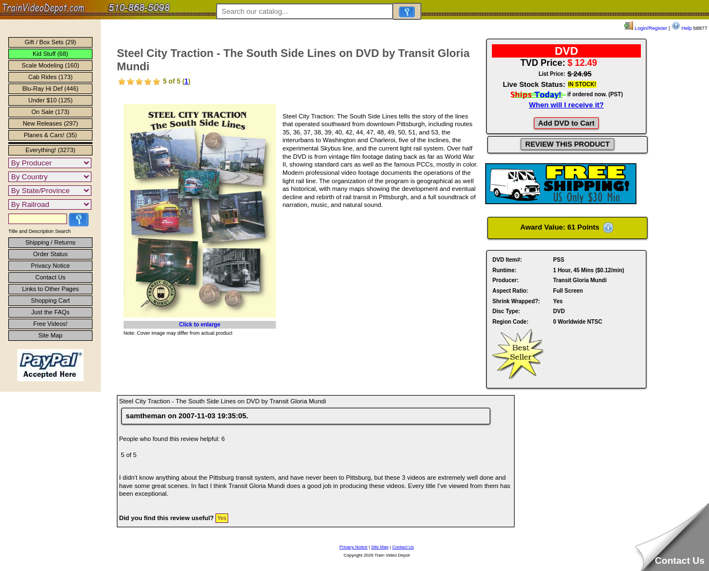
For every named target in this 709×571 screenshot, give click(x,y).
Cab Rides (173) (50, 77)
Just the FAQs (50, 312)
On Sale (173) (50, 111)
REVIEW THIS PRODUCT (567, 144)
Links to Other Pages (50, 289)
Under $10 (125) (50, 100)
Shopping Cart (50, 300)
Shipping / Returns (50, 242)
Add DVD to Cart (566, 123)
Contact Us (50, 277)
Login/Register (645, 28)
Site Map (50, 335)
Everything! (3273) (50, 150)
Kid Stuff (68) (50, 53)
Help (681, 28)
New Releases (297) (50, 123)
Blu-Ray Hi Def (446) (50, 88)
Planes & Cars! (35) (50, 135)
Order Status (50, 254)
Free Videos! (50, 323)
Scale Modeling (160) (50, 65)
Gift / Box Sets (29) (50, 42)
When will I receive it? (566, 105)
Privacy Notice (50, 265)
